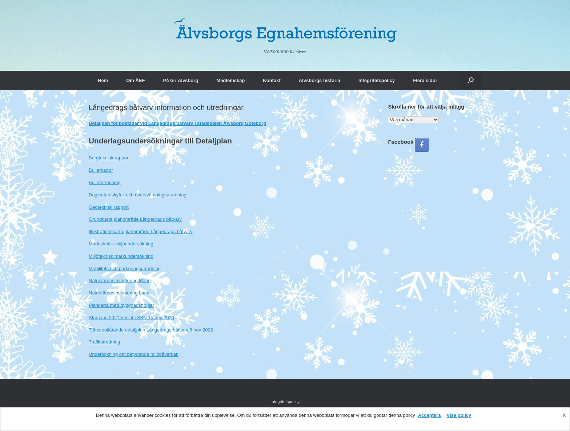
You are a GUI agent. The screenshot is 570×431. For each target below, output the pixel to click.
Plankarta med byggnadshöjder (121, 305)
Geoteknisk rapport (109, 207)
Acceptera (429, 415)
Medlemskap (230, 80)
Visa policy (459, 415)
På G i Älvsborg (180, 80)
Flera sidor (425, 80)
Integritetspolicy (376, 80)
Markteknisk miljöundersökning (121, 244)
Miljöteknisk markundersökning (121, 256)
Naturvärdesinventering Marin (120, 280)
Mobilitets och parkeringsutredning (125, 268)
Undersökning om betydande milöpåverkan (133, 354)
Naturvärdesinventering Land (119, 293)
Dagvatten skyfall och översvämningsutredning (137, 195)
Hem (103, 80)
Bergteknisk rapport (109, 157)
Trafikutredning (104, 342)
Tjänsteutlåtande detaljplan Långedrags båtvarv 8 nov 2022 (151, 330)
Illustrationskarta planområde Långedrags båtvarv (140, 231)
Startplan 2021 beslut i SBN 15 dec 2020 (131, 317)
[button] (470, 80)
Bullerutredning (104, 182)
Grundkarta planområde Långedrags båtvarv (135, 219)
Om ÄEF (135, 80)
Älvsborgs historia (319, 80)
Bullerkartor (101, 170)
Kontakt (271, 80)
